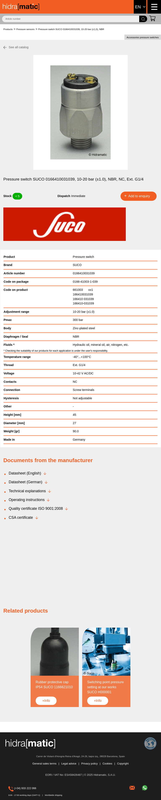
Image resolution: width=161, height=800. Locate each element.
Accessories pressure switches (143, 37)
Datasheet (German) (25, 482)
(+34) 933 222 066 (14, 788)
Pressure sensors (25, 29)
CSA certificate (21, 517)
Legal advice (68, 763)
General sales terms (44, 763)
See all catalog (19, 47)
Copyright (123, 763)
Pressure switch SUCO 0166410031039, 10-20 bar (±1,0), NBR (71, 29)
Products (8, 29)
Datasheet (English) (25, 473)
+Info (46, 700)
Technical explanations (27, 491)
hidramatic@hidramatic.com (133, 787)
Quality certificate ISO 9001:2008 (36, 508)
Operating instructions (27, 500)
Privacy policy (89, 763)
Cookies (107, 763)
